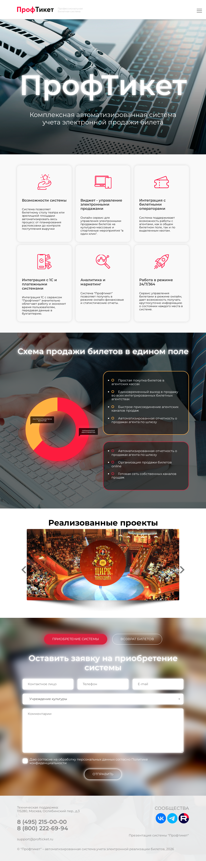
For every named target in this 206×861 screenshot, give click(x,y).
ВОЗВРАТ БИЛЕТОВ (137, 639)
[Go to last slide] (24, 570)
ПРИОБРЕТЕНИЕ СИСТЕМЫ (75, 639)
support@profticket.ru (35, 839)
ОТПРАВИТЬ (103, 774)
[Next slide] (182, 570)
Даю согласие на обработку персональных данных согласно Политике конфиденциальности (89, 761)
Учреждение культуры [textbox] (48, 699)
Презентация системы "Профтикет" (159, 835)
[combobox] (103, 699)
